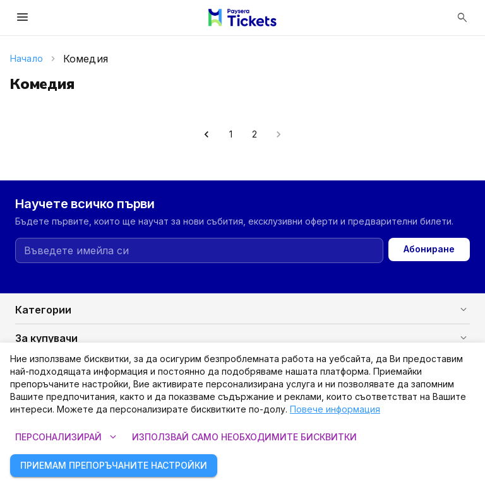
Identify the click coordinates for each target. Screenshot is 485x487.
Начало (26, 58)
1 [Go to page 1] (230, 134)
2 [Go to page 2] (254, 134)
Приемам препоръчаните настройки (113, 466)
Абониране (429, 249)
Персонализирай (66, 437)
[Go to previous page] (206, 134)
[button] (242, 310)
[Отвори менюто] (22, 17)
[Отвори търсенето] (462, 17)
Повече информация (335, 409)
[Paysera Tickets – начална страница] (242, 17)
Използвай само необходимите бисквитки (244, 437)
